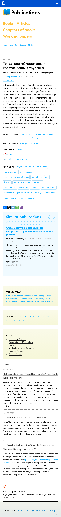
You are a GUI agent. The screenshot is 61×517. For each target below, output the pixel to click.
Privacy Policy (41, 510)
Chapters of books (19, 29)
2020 (8, 320)
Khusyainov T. (8, 80)
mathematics (11, 301)
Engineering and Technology (21, 342)
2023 (37, 316)
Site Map (52, 510)
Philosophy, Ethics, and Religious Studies (37, 134)
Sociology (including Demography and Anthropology (22, 138)
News (6, 364)
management (44, 298)
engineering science (42, 295)
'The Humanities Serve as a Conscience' (24, 417)
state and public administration (40, 301)
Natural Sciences (16, 351)
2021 (47, 316)
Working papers (17, 36)
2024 (32, 316)
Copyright (30, 510)
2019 (13, 320)
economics (28, 295)
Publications (25, 12)
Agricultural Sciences (17, 339)
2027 (17, 316)
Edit (56, 514)
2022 (42, 316)
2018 (18, 320)
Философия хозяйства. (12, 77)
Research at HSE (26, 45)
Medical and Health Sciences (21, 348)
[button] (6, 221)
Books (8, 23)
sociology (22, 301)
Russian (19, 150)
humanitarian (11, 298)
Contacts (20, 510)
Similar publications (23, 216)
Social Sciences (15, 354)
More (24, 320)
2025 (27, 316)
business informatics (14, 295)
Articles (23, 23)
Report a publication (10, 45)
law (36, 298)
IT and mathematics (26, 298)
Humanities (13, 345)
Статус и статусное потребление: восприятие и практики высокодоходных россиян (29, 231)
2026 (22, 316)
